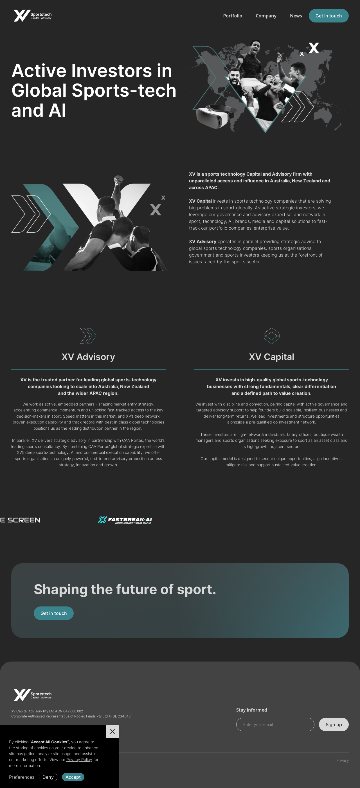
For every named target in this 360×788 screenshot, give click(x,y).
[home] (32, 16)
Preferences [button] (21, 777)
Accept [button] (73, 777)
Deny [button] (48, 777)
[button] (112, 731)
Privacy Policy (79, 759)
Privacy (342, 760)
